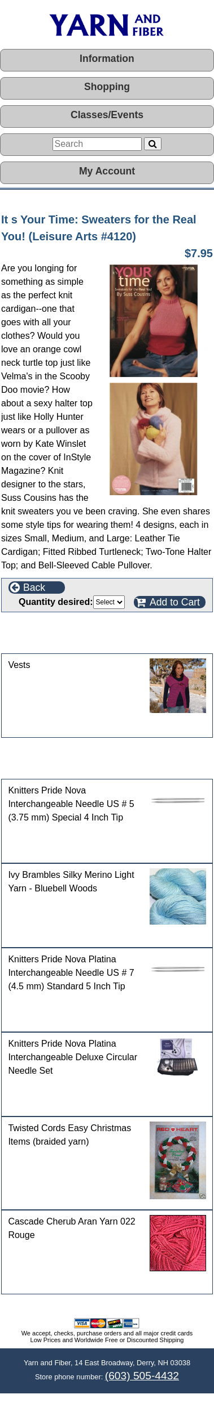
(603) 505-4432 (142, 1376)
